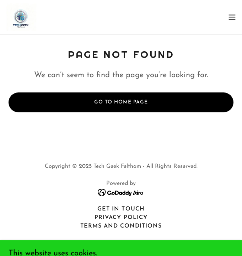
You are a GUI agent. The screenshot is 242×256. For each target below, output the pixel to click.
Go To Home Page (121, 102)
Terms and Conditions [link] (121, 226)
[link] (21, 17)
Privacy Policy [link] (121, 217)
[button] (232, 17)
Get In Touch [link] (120, 209)
